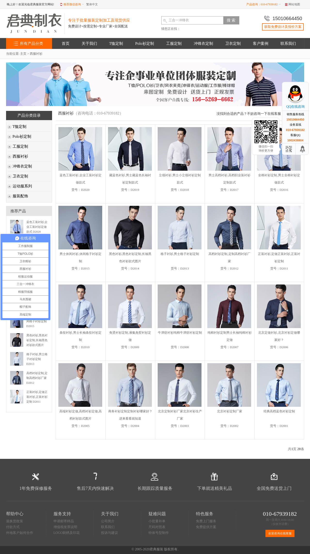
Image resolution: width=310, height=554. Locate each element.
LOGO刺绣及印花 (67, 533)
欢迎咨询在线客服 (280, 533)
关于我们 (89, 43)
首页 (66, 43)
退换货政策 (14, 521)
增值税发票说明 (65, 527)
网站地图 (294, 4)
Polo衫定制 (144, 43)
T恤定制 (116, 43)
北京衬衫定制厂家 (229, 411)
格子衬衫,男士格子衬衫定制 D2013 (36, 359)
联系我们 (288, 43)
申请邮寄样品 (64, 521)
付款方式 (13, 527)
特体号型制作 (158, 533)
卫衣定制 (233, 43)
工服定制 (174, 43)
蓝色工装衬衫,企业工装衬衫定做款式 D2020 (36, 226)
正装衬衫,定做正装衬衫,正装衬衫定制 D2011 (36, 396)
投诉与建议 (109, 533)
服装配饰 (20, 196)
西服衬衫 (36, 53)
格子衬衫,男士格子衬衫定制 (180, 254)
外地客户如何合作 (19, 533)
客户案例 (260, 43)
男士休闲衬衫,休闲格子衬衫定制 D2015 (36, 321)
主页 (23, 53)
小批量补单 (156, 521)
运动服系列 (22, 186)
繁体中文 (92, 4)
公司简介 (108, 521)
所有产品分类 (31, 43)
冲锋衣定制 (203, 43)
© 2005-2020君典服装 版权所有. (155, 549)
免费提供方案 (206, 527)
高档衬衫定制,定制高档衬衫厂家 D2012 (36, 378)
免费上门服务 (206, 521)
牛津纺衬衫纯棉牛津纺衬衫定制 (180, 332)
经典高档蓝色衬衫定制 (279, 411)
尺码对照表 (156, 527)
